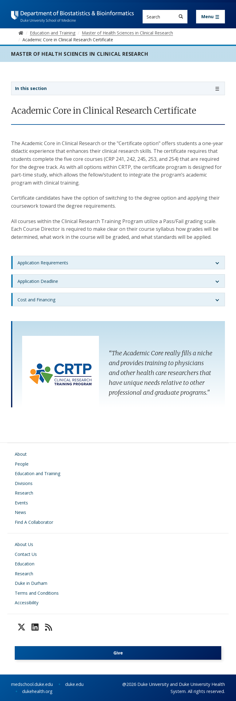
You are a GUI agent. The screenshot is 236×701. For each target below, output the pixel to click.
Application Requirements (43, 263)
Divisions (24, 483)
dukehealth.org (37, 691)
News (20, 512)
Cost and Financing (36, 300)
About (21, 454)
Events (21, 503)
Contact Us (26, 554)
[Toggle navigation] (210, 16)
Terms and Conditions (37, 593)
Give (118, 653)
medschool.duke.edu (32, 684)
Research (24, 493)
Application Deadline (38, 281)
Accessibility (26, 602)
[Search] (180, 16)
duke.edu (74, 684)
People (22, 464)
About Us (24, 544)
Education (24, 564)
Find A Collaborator (34, 522)
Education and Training (37, 473)
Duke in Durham (31, 583)
